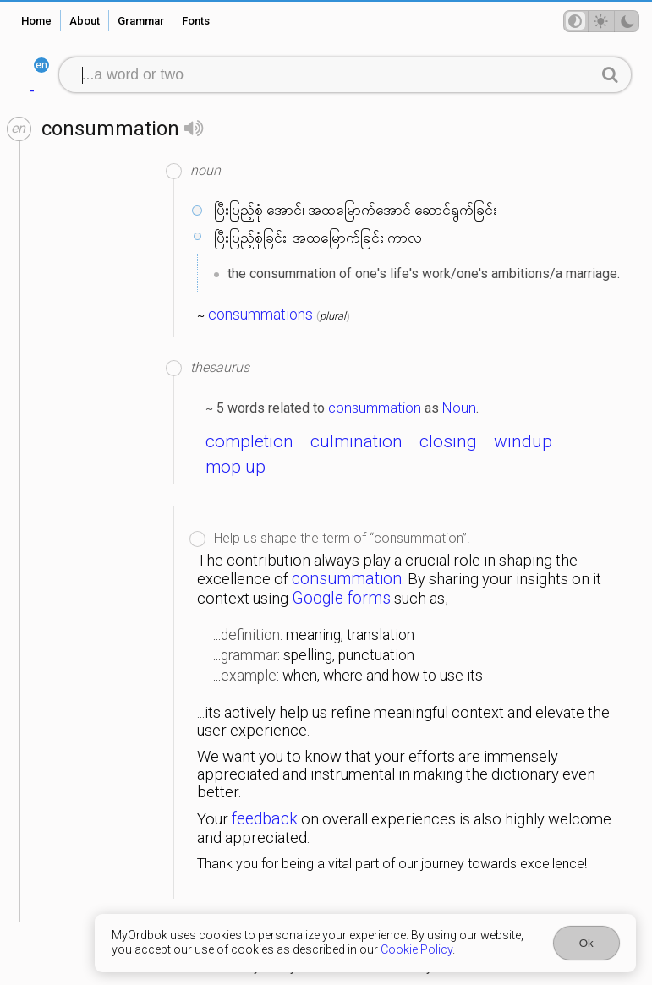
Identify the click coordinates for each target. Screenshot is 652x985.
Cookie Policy (416, 950)
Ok (586, 943)
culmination (356, 441)
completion (249, 441)
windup (523, 441)
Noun (459, 407)
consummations (260, 314)
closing (448, 441)
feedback (265, 819)
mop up (235, 467)
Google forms (341, 598)
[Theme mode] (601, 21)
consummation (374, 407)
